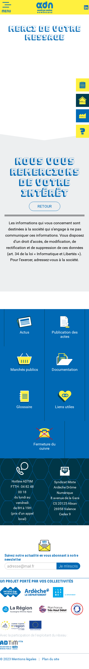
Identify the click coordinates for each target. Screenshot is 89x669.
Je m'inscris (68, 566)
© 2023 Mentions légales (18, 659)
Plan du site (50, 659)
